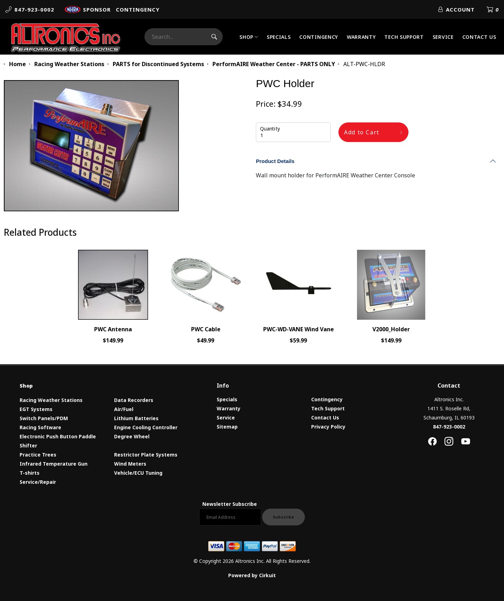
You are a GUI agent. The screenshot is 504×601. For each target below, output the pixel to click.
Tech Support (404, 37)
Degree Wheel (131, 436)
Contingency (318, 37)
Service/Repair (38, 482)
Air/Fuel (123, 409)
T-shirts (30, 472)
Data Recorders (133, 400)
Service (443, 37)
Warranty (361, 37)
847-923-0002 (449, 426)
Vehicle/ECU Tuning (138, 472)
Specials (279, 37)
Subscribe (283, 517)
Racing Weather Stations (51, 400)
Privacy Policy (328, 426)
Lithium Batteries (136, 418)
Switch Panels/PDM (44, 418)
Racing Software (40, 427)
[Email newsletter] (230, 517)
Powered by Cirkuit (252, 575)
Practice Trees (38, 454)
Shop (246, 37)
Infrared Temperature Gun (54, 463)
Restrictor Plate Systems (145, 454)
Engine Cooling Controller (145, 427)
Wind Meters (130, 463)
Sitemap (227, 426)
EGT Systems (36, 409)
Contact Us (479, 37)
